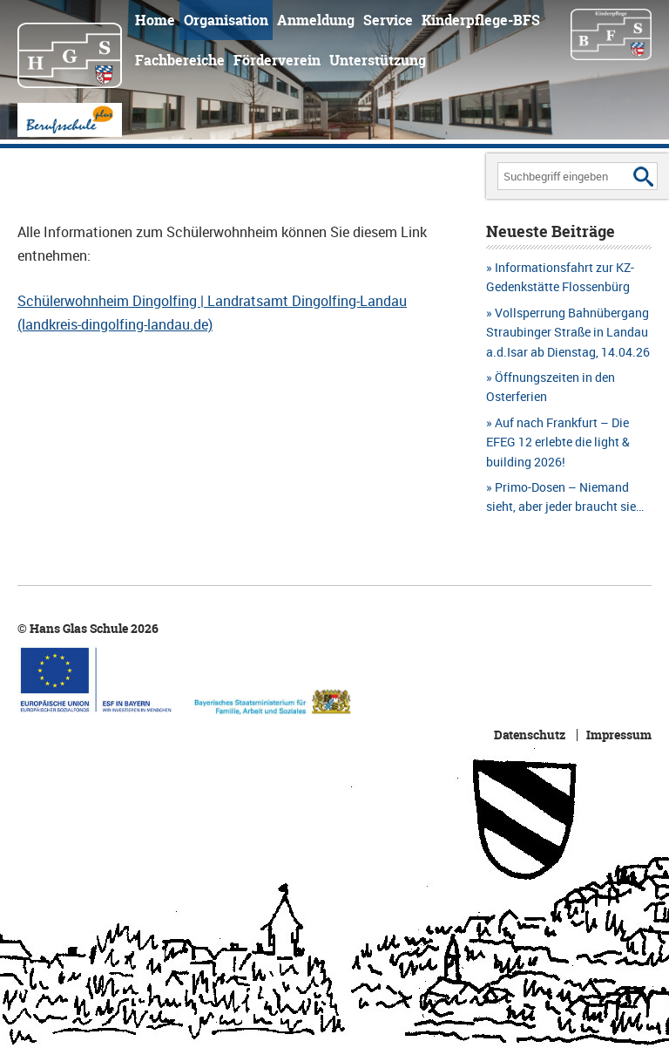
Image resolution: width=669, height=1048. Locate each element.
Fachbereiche (180, 60)
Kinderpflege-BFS (481, 20)
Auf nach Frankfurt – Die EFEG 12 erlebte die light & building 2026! (558, 442)
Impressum (619, 735)
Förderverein (277, 60)
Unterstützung (377, 60)
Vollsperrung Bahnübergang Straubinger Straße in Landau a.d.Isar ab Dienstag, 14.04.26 (568, 332)
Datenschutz (529, 735)
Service (388, 20)
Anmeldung (316, 20)
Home (155, 20)
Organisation (226, 20)
